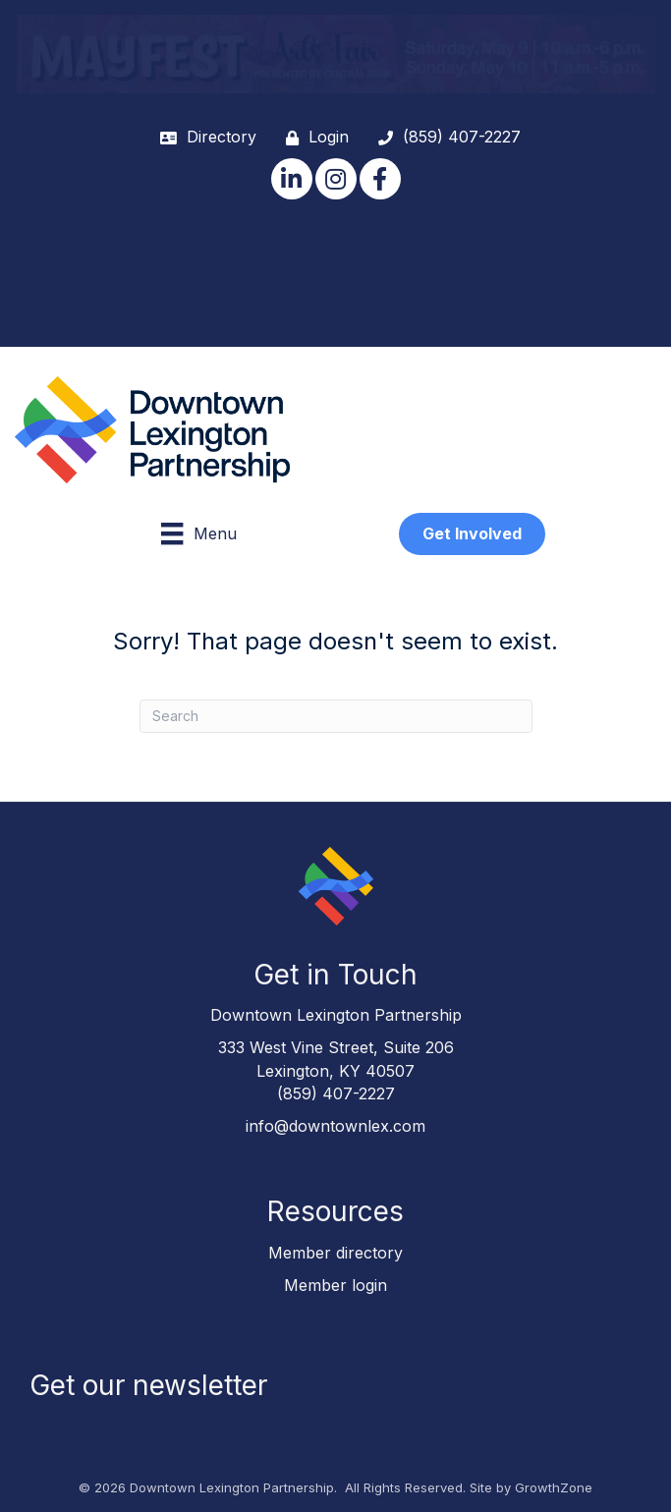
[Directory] (203, 137)
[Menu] (198, 533)
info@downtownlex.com (335, 1126)
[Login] (312, 137)
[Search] (336, 716)
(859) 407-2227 (336, 1093)
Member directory (335, 1252)
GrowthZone (553, 1487)
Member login (335, 1285)
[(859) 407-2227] (444, 137)
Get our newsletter (148, 1385)
